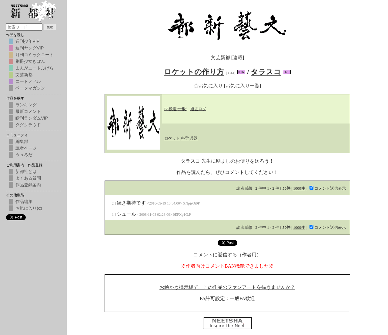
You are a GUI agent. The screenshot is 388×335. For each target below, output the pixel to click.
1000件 (299, 188)
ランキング (26, 104)
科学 (185, 138)
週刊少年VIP (27, 41)
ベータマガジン (30, 88)
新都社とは (26, 171)
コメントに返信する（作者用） (227, 254)
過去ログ (198, 109)
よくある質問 (28, 178)
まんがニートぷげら (34, 68)
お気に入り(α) (28, 208)
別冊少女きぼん (30, 61)
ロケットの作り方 (194, 72)
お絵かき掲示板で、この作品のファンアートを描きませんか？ (227, 287)
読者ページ (26, 148)
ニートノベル (28, 81)
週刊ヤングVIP (29, 48)
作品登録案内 (28, 184)
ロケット (172, 138)
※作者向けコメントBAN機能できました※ (227, 266)
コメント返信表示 (327, 188)
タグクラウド (28, 124)
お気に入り (209, 85)
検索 (50, 27)
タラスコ (266, 72)
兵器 (194, 138)
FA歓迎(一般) (175, 109)
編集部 (21, 141)
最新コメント (28, 111)
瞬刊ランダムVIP (31, 118)
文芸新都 (23, 74)
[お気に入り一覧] (242, 85)
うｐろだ (23, 154)
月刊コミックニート (34, 54)
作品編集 (23, 201)
